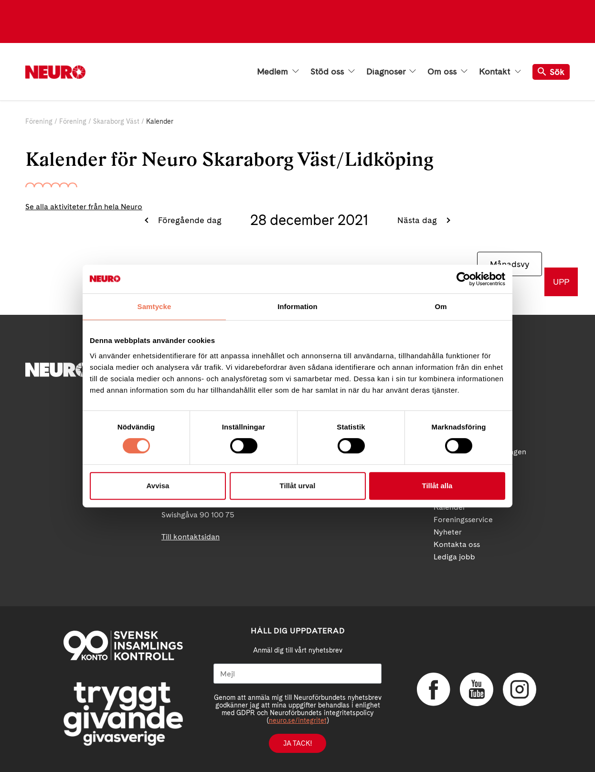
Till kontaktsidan (190, 536)
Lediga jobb (454, 556)
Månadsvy (509, 264)
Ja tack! (297, 743)
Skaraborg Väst (116, 121)
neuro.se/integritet (298, 720)
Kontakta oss (457, 544)
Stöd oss (332, 71)
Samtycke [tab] (154, 306)
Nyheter (448, 531)
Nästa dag (418, 220)
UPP (561, 282)
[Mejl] (297, 674)
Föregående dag (189, 220)
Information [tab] (297, 306)
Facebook (433, 689)
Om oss (447, 71)
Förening (39, 121)
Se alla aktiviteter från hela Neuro (83, 206)
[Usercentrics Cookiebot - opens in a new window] (463, 279)
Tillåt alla (437, 486)
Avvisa (158, 486)
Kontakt (500, 71)
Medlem (278, 71)
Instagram (519, 689)
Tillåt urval (298, 486)
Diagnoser (391, 71)
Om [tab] (440, 306)
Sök (551, 72)
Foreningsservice (463, 519)
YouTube (476, 689)
